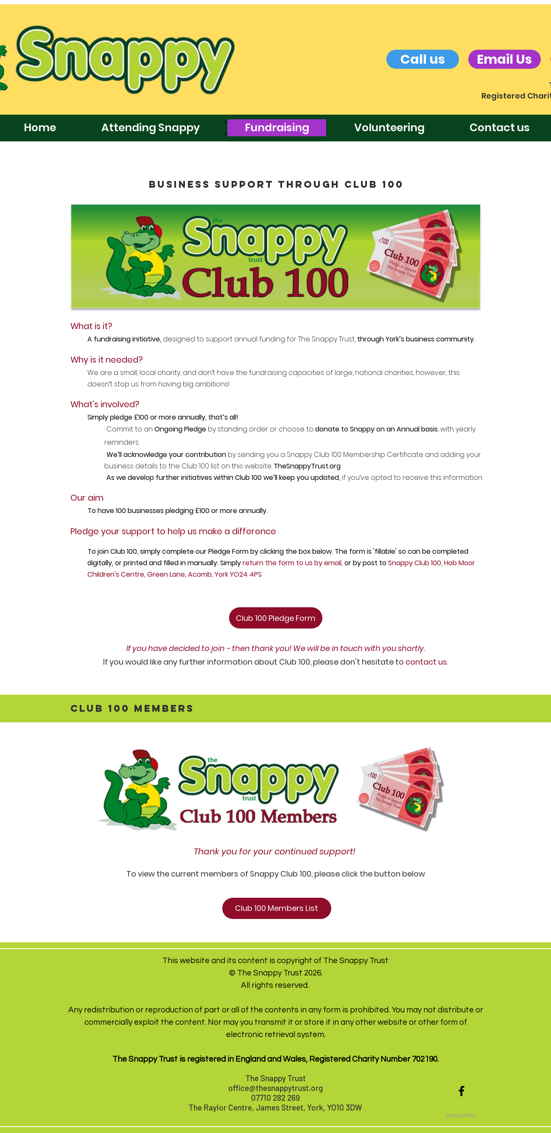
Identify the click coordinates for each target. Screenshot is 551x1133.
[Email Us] (504, 59)
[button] (461, 1115)
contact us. (427, 662)
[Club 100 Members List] (276, 908)
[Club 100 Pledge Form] (275, 618)
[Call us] (422, 59)
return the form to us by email (292, 563)
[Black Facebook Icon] (461, 1091)
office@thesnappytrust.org (275, 1088)
